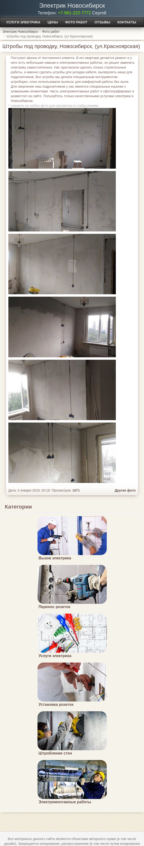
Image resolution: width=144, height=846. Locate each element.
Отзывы (102, 22)
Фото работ (76, 22)
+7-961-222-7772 (74, 13)
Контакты (126, 22)
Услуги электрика (23, 22)
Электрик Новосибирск (72, 5)
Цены (53, 22)
